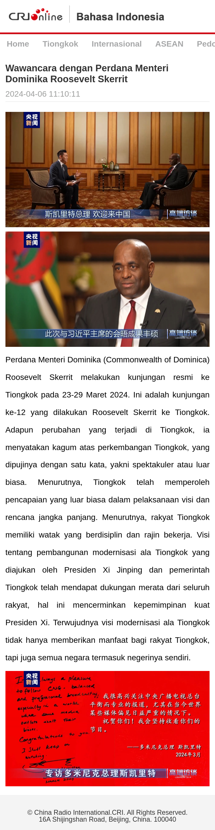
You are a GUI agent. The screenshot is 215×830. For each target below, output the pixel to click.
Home (18, 43)
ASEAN (169, 43)
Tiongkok (60, 43)
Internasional (117, 43)
